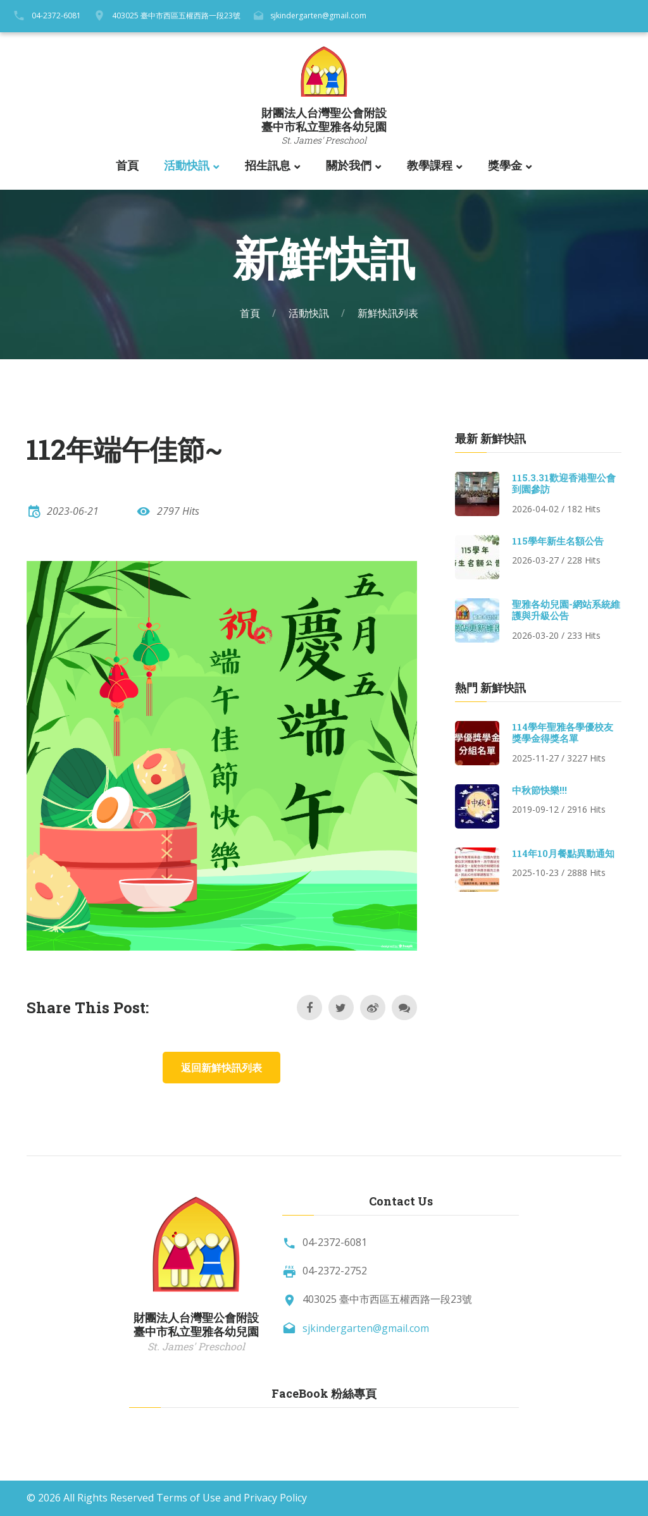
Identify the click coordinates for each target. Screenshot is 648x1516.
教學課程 (429, 166)
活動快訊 (186, 166)
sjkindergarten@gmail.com (318, 15)
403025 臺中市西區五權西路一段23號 (176, 15)
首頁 (127, 166)
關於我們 (348, 166)
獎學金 (505, 166)
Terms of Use (188, 1498)
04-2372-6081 (56, 15)
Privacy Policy (275, 1498)
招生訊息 (267, 166)
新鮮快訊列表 (388, 313)
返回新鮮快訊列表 (221, 1068)
